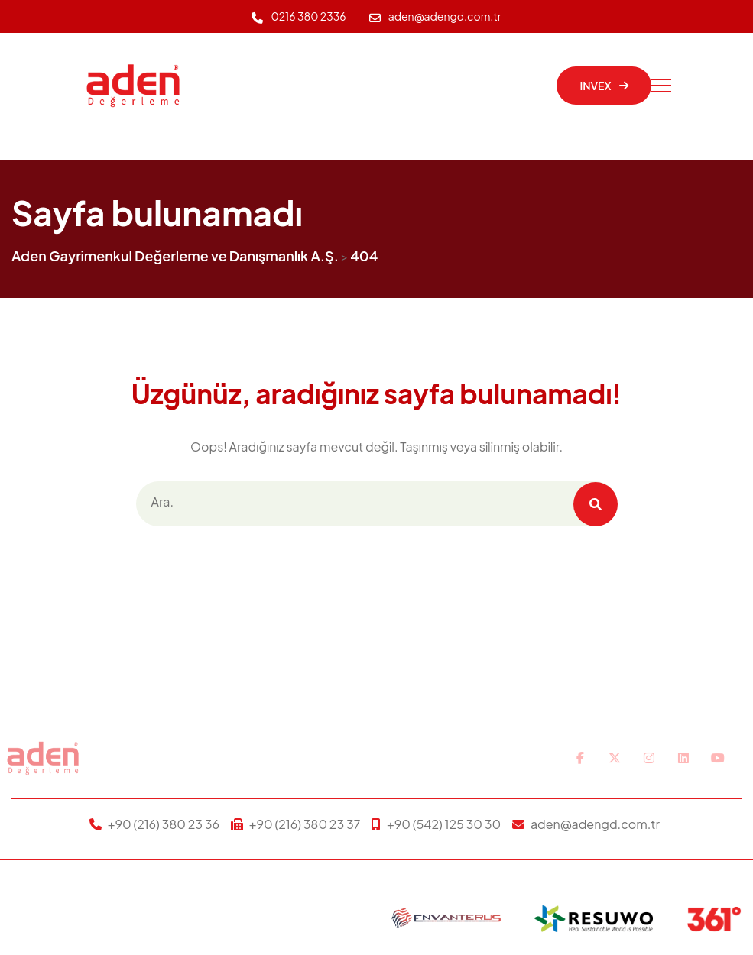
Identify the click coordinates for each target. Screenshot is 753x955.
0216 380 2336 (308, 16)
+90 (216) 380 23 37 (305, 824)
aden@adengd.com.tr (444, 16)
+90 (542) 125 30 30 (444, 824)
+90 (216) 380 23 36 (163, 824)
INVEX (603, 85)
